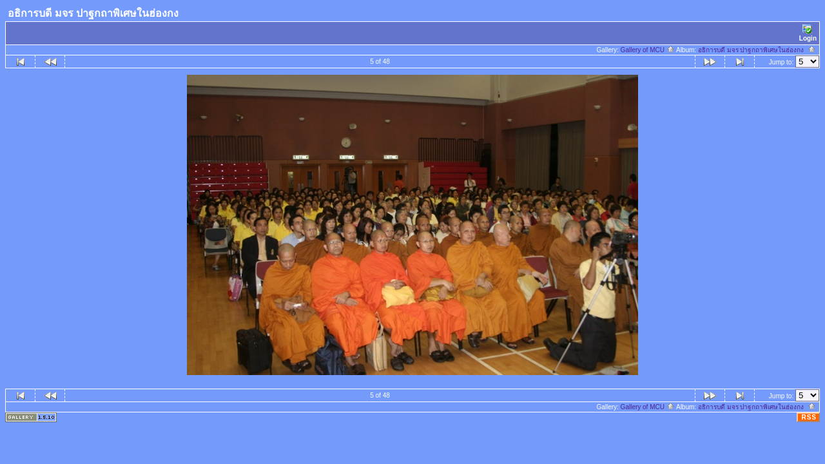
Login (808, 33)
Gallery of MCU (648, 49)
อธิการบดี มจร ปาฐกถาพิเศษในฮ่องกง (757, 49)
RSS (809, 417)
